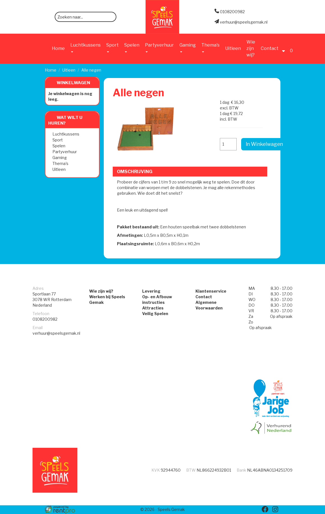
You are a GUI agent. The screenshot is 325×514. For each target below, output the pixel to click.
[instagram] (275, 509)
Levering (151, 291)
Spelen (58, 145)
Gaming (59, 157)
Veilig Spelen (155, 313)
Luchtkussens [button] (85, 47)
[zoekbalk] (85, 17)
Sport (57, 139)
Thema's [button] (210, 47)
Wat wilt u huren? (65, 120)
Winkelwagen (73, 82)
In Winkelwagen (264, 144)
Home (58, 48)
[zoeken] (110, 17)
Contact (269, 48)
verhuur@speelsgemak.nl (56, 333)
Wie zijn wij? (250, 48)
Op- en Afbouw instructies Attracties (157, 302)
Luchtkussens (65, 134)
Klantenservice (210, 291)
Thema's (60, 163)
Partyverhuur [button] (159, 47)
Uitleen (233, 48)
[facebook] (265, 509)
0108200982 (45, 319)
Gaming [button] (187, 47)
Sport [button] (112, 47)
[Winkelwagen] (292, 48)
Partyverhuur (64, 151)
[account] (285, 48)
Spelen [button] (131, 47)
